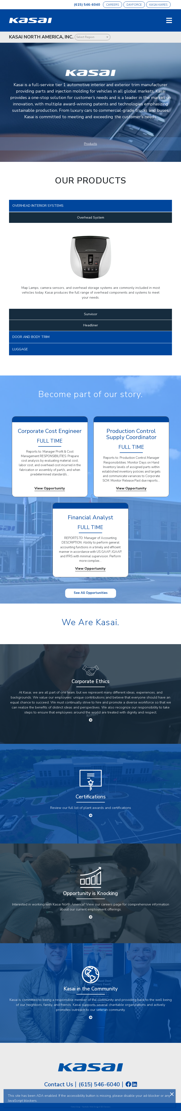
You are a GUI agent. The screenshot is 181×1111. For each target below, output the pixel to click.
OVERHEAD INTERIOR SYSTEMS (38, 205)
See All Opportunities (91, 593)
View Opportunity (49, 488)
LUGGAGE (20, 349)
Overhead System (90, 217)
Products (90, 143)
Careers (112, 5)
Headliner (90, 325)
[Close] (172, 1094)
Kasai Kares (158, 5)
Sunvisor (90, 314)
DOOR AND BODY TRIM (30, 336)
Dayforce (134, 5)
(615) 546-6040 (87, 4)
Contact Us (58, 1084)
